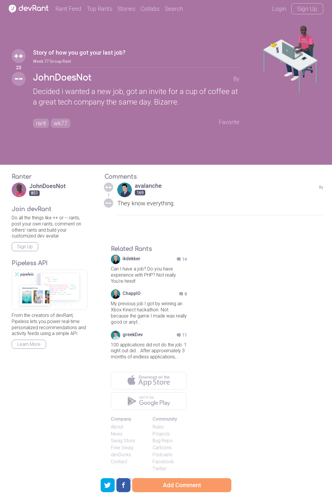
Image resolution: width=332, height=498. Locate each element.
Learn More (29, 344)
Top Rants (99, 8)
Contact (119, 461)
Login (279, 8)
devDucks (121, 454)
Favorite (229, 122)
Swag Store (123, 440)
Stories (126, 8)
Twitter (160, 468)
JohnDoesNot (62, 78)
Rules (158, 427)
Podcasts (162, 454)
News (117, 434)
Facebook (163, 461)
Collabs (150, 8)
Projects (161, 434)
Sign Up (307, 8)
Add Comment (182, 485)
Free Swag (122, 447)
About (117, 427)
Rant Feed (68, 8)
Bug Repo (163, 440)
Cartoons (162, 447)
